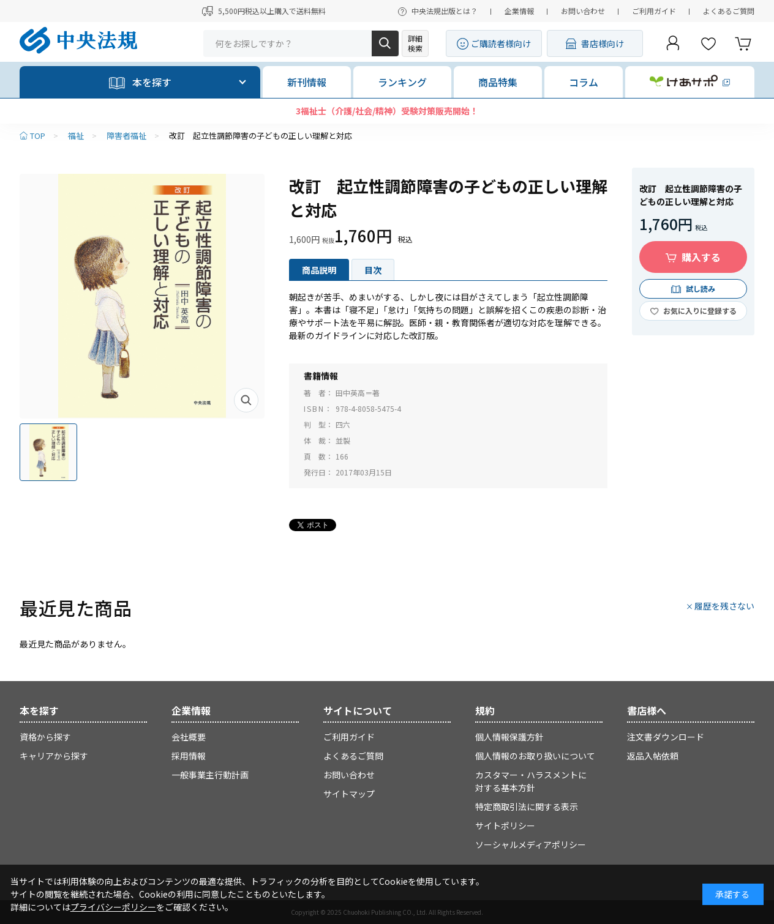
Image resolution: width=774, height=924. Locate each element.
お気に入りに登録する (700, 310)
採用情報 (188, 756)
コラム (583, 82)
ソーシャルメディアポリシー (530, 844)
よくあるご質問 (728, 11)
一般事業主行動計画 (210, 775)
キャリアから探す (54, 756)
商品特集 (497, 82)
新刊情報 (306, 82)
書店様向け (602, 43)
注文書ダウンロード (665, 737)
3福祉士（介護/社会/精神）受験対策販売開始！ (387, 111)
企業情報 (519, 11)
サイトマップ (349, 794)
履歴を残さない (724, 606)
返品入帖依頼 (652, 756)
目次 (372, 270)
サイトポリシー (505, 825)
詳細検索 (415, 43)
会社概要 (188, 737)
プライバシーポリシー (113, 907)
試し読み (700, 288)
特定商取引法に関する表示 (526, 806)
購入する (701, 257)
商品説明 (319, 270)
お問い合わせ (583, 11)
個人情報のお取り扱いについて (535, 756)
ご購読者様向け (501, 43)
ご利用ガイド (654, 11)
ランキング (402, 82)
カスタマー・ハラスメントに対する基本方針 (531, 781)
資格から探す (45, 737)
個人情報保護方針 (509, 737)
